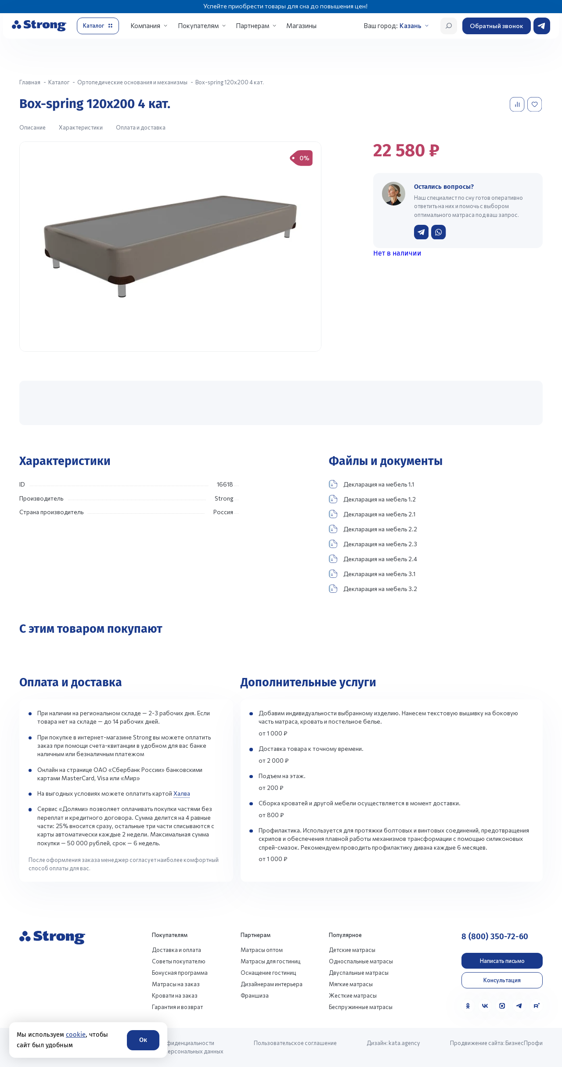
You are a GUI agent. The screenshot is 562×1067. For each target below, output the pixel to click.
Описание (32, 127)
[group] (170, 246)
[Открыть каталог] (98, 26)
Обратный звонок (496, 25)
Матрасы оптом (262, 949)
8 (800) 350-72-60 (494, 936)
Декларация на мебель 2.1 (372, 514)
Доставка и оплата (176, 949)
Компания (145, 25)
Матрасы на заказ (176, 984)
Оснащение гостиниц (268, 972)
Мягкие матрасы (351, 984)
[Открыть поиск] (448, 26)
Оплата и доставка (141, 127)
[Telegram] (519, 1005)
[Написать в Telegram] (421, 232)
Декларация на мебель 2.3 (373, 544)
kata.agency (404, 1042)
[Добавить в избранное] (535, 104)
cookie (76, 1034)
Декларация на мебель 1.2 (372, 499)
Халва (181, 793)
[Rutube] (536, 1005)
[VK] (485, 1005)
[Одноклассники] (467, 1005)
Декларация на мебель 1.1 (371, 484)
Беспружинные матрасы (361, 1006)
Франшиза (255, 995)
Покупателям (198, 25)
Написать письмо (502, 960)
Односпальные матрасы (361, 961)
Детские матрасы (352, 949)
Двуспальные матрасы (359, 972)
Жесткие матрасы (353, 995)
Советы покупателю (178, 961)
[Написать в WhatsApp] (438, 232)
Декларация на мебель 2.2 (373, 529)
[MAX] (502, 1005)
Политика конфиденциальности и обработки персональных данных (176, 1047)
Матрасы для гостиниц (270, 961)
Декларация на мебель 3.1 (372, 574)
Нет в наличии (397, 253)
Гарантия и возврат (177, 1006)
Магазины (301, 25)
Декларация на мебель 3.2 (373, 588)
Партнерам (252, 25)
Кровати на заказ (175, 995)
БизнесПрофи (524, 1042)
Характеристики (81, 127)
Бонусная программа (180, 972)
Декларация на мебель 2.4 (373, 559)
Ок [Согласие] (143, 1040)
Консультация (502, 980)
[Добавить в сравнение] (518, 104)
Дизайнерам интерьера (272, 984)
